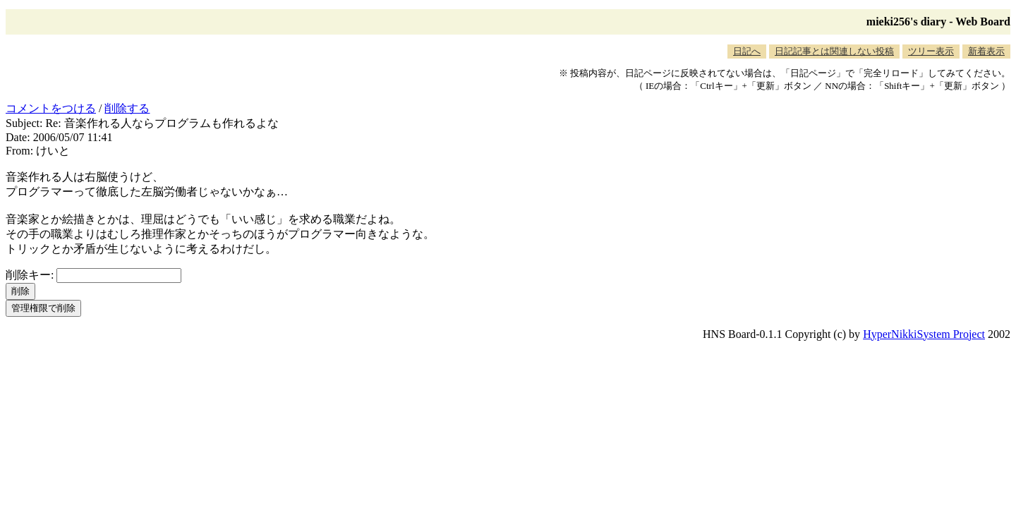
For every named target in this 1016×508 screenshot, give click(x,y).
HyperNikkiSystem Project (924, 334)
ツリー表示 (931, 51)
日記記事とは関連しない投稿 (834, 51)
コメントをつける (51, 108)
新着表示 (986, 51)
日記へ (747, 51)
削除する (127, 108)
